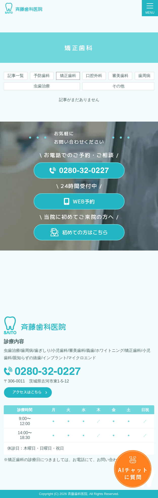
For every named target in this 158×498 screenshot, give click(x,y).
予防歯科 (42, 75)
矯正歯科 (68, 75)
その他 (118, 86)
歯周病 (144, 75)
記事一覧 (16, 75)
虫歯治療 (42, 86)
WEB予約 (84, 201)
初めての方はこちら (85, 232)
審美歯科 (120, 75)
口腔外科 (94, 75)
